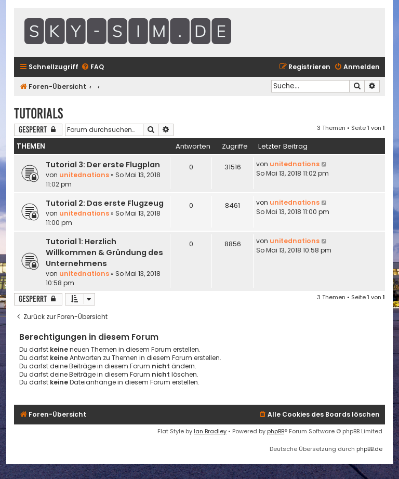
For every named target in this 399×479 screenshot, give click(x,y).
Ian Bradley (210, 431)
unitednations (84, 174)
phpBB (275, 431)
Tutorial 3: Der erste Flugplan (103, 164)
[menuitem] (92, 67)
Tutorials (38, 113)
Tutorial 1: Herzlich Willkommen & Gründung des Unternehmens (104, 252)
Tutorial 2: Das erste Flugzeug (105, 203)
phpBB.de (369, 449)
